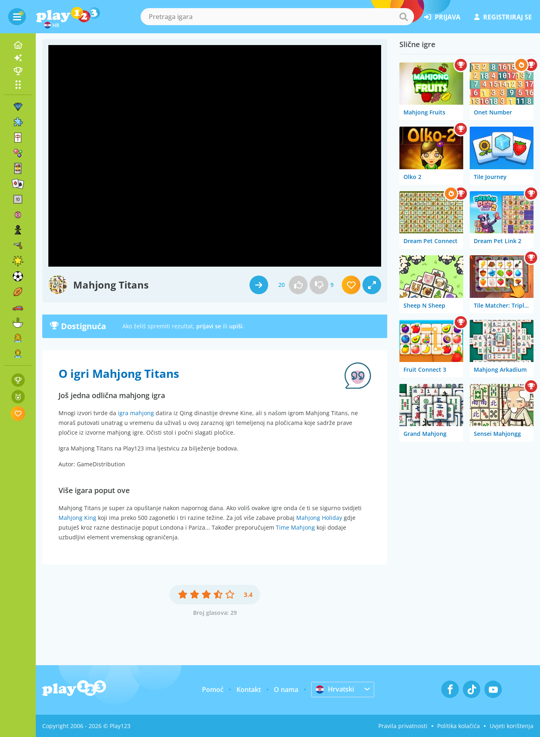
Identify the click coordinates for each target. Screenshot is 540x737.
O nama (286, 689)
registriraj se (503, 17)
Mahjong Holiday (319, 518)
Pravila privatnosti (402, 726)
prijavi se (208, 326)
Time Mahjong (295, 527)
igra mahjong (136, 413)
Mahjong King (77, 518)
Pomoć (212, 689)
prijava (442, 17)
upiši (236, 326)
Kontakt (248, 689)
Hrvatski (335, 689)
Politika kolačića (458, 726)
